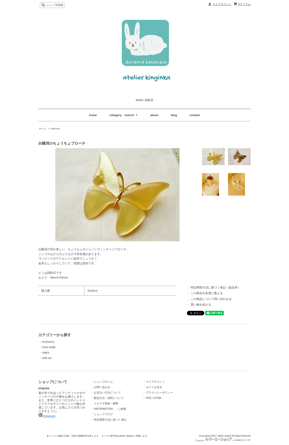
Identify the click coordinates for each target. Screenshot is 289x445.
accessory (48, 341)
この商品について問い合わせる (211, 299)
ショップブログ (103, 414)
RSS (148, 398)
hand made (49, 347)
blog (174, 115)
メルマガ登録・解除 (106, 403)
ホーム (42, 128)
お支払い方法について (107, 392)
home (93, 115)
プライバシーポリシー (159, 392)
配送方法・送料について (109, 398)
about (154, 115)
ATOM (157, 398)
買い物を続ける (201, 304)
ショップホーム (103, 381)
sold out (55, 128)
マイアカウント (221, 4)
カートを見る (154, 387)
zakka (45, 352)
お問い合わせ (102, 387)
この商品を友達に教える (207, 293)
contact (194, 115)
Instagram (49, 416)
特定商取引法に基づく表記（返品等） (215, 287)
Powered (223, 440)
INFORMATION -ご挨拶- (110, 408)
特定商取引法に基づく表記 (110, 419)
